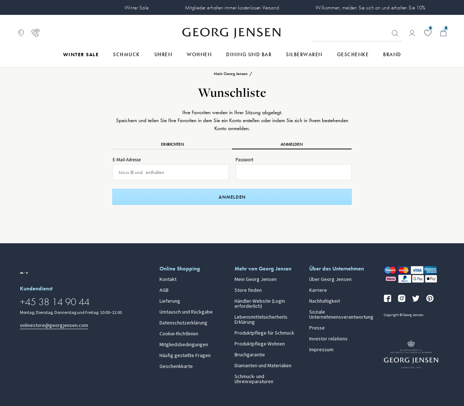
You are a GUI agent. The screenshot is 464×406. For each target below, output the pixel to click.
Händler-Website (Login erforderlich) (260, 304)
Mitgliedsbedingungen (184, 344)
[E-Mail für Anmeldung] (171, 172)
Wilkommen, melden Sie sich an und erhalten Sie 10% (370, 7)
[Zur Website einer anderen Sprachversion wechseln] (24, 273)
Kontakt (168, 279)
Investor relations (328, 338)
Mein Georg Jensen (256, 279)
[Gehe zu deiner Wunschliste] (427, 33)
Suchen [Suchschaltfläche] (395, 33)
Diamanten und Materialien (263, 365)
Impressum (321, 349)
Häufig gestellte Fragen (185, 355)
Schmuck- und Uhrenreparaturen (254, 379)
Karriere (318, 290)
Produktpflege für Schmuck (264, 333)
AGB (164, 290)
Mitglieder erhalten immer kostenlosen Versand (232, 7)
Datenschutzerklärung (183, 323)
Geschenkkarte (176, 366)
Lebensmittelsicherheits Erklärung (261, 320)
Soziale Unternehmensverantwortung (341, 315)
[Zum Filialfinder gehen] (21, 33)
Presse (317, 328)
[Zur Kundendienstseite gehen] (35, 33)
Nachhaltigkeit (324, 301)
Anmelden (292, 144)
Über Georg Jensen (330, 279)
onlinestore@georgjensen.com (54, 325)
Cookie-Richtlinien (179, 333)
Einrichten (172, 144)
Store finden (248, 290)
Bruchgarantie (250, 354)
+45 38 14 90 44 (55, 301)
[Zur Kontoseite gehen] (412, 33)
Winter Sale (136, 7)
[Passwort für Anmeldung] (294, 172)
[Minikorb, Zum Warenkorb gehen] (443, 33)
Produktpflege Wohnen (260, 344)
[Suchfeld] (356, 33)
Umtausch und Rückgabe (186, 312)
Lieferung (170, 301)
